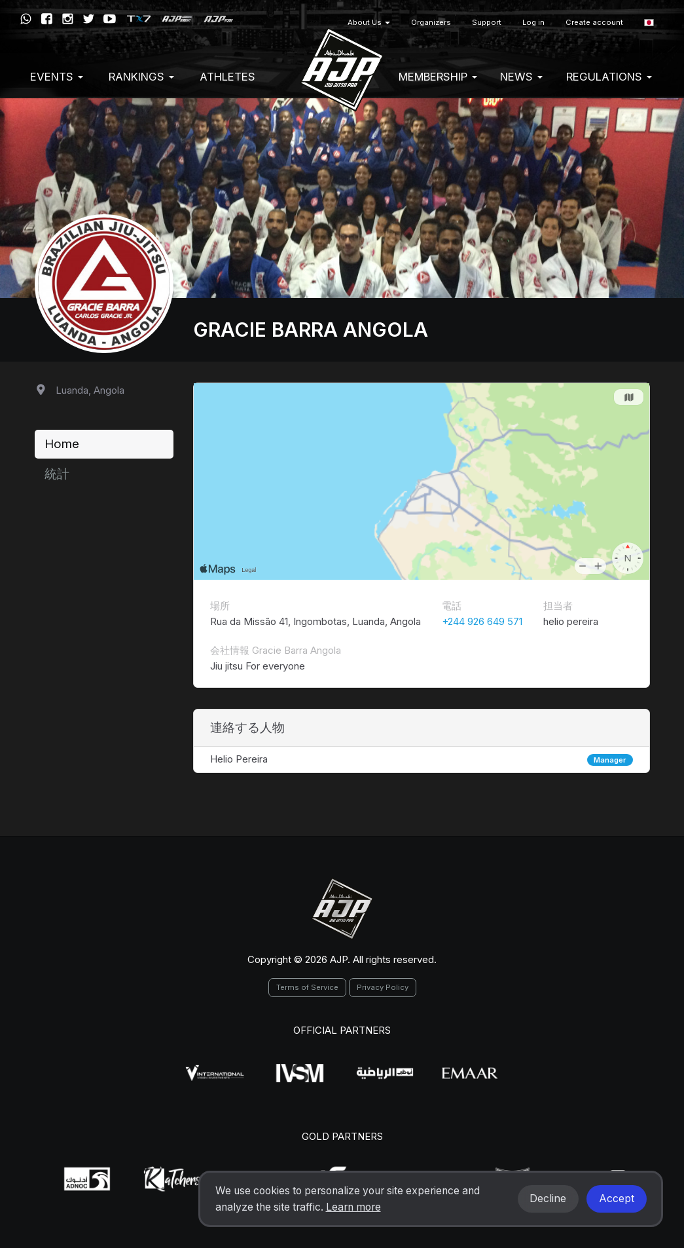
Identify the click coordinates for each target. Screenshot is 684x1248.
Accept (616, 1198)
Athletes (227, 76)
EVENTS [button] (56, 76)
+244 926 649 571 (482, 621)
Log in (533, 22)
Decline (548, 1198)
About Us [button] (369, 22)
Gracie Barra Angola (310, 329)
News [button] (521, 76)
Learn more (353, 1207)
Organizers (431, 22)
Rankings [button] (141, 76)
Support (486, 22)
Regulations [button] (609, 76)
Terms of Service (307, 987)
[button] (649, 22)
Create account (594, 22)
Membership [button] (438, 76)
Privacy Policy (382, 987)
